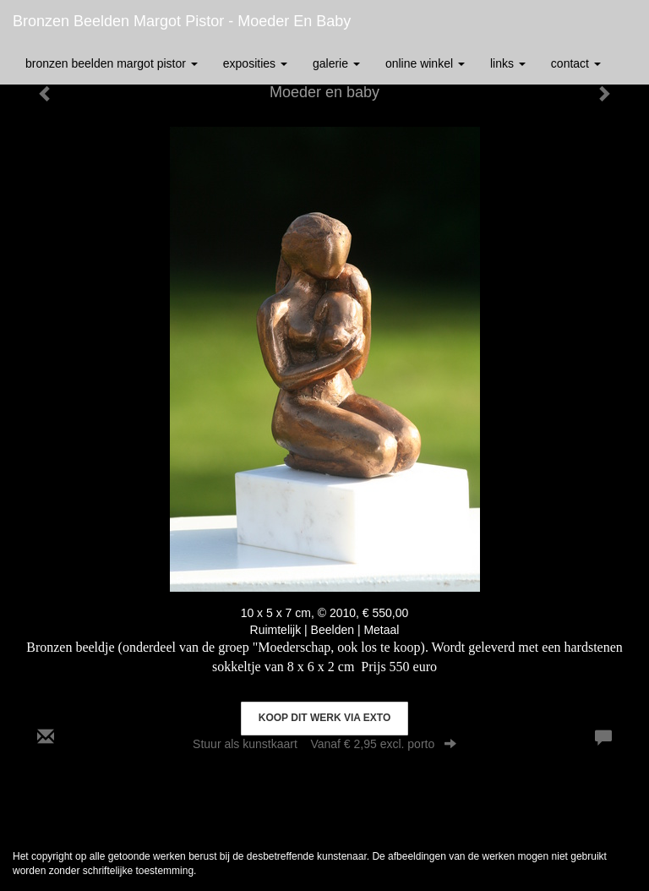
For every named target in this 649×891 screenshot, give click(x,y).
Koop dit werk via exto (324, 718)
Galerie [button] (336, 63)
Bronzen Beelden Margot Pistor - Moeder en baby (182, 21)
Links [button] (508, 63)
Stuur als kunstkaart (324, 744)
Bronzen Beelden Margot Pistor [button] (111, 63)
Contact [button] (576, 63)
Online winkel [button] (425, 63)
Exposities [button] (255, 63)
